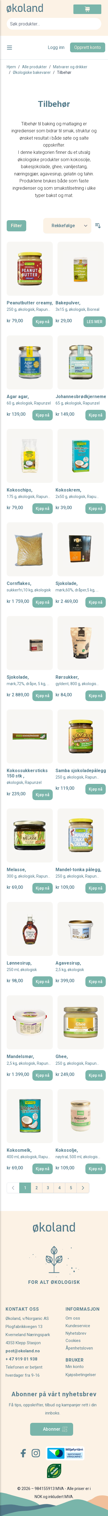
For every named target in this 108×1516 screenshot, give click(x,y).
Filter (16, 225)
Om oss (73, 1318)
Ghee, (79, 1060)
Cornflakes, (29, 587)
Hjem (11, 67)
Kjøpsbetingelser (81, 1374)
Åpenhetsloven (79, 1348)
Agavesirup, (70, 966)
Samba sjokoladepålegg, (81, 774)
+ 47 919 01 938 (21, 1359)
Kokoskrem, (80, 493)
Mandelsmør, (30, 1060)
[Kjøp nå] (42, 321)
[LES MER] (94, 321)
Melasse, (30, 873)
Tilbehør (64, 72)
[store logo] (30, 8)
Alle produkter (34, 67)
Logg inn (56, 47)
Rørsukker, (81, 680)
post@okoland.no (23, 1350)
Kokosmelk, (30, 1154)
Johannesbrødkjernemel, (81, 400)
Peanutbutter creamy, (30, 306)
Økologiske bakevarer (32, 72)
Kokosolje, (81, 1154)
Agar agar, (29, 400)
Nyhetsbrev (76, 1333)
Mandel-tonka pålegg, (79, 873)
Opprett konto (87, 47)
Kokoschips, (30, 493)
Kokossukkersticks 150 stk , (27, 777)
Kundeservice (78, 1325)
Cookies (73, 1340)
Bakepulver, (77, 306)
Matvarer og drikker (70, 67)
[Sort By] (67, 225)
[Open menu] (9, 47)
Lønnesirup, (22, 966)
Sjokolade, (81, 587)
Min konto (75, 1366)
